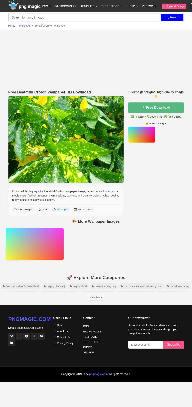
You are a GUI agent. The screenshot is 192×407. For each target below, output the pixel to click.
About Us (62, 331)
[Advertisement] (96, 59)
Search (172, 17)
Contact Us (63, 337)
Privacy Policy (65, 343)
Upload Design (174, 6)
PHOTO (88, 347)
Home (11, 25)
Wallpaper (25, 25)
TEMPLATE (90, 336)
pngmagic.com (29, 319)
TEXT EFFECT (92, 342)
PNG (86, 326)
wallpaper (104, 191)
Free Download (156, 107)
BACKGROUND (92, 331)
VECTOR (88, 352)
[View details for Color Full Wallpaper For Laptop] (35, 244)
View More (96, 297)
